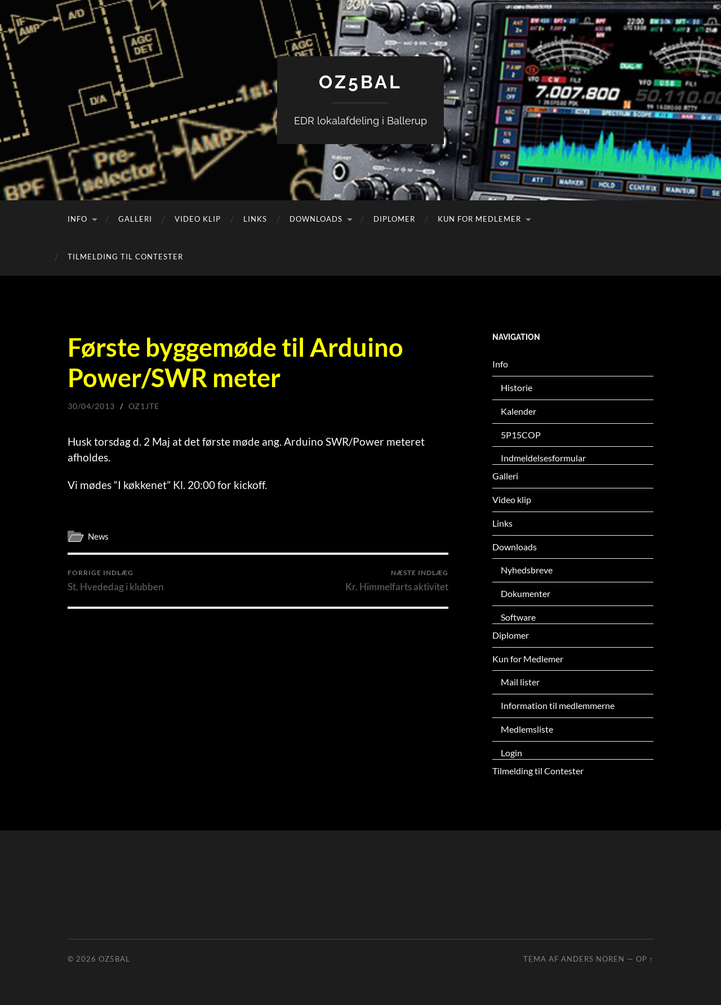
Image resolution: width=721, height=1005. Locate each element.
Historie (516, 387)
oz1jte (143, 406)
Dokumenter (525, 593)
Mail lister (520, 681)
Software (518, 617)
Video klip (198, 218)
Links (255, 218)
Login (511, 752)
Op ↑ (644, 958)
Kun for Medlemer (479, 218)
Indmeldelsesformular (543, 457)
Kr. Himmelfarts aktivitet (396, 580)
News (98, 536)
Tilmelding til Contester (125, 256)
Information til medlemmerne (558, 705)
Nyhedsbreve (527, 569)
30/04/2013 (91, 406)
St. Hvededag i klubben (115, 580)
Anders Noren (593, 958)
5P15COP (521, 434)
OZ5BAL (360, 81)
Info (77, 218)
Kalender (518, 411)
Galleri (135, 218)
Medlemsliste (527, 729)
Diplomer (394, 218)
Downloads (316, 218)
